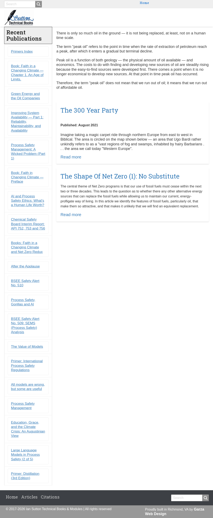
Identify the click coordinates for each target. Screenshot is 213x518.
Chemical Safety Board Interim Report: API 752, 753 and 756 (28, 224)
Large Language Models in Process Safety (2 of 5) (25, 454)
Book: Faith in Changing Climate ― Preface (27, 177)
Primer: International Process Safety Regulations (27, 365)
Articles (29, 497)
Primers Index (22, 52)
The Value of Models (27, 347)
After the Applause (25, 266)
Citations (197, 17)
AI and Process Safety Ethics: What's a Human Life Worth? (27, 200)
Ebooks (139, 17)
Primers (159, 17)
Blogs (178, 17)
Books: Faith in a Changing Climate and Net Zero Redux (27, 247)
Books (121, 17)
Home (144, 3)
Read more (71, 157)
